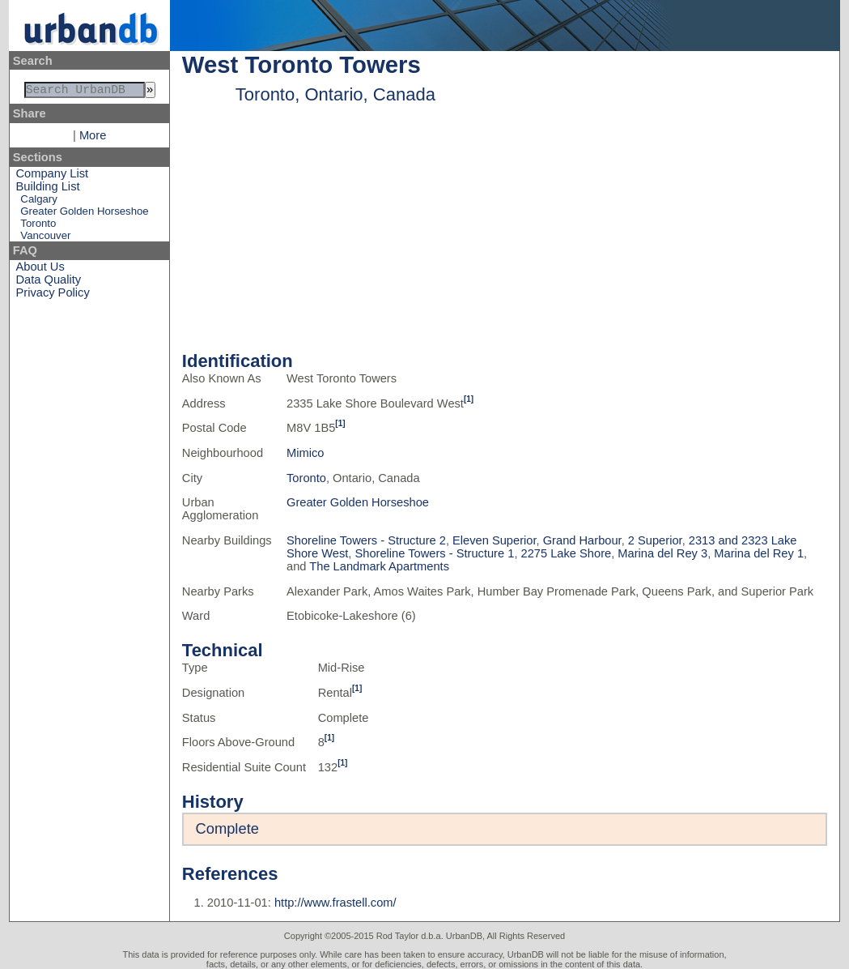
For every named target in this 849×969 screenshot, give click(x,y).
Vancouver (45, 239)
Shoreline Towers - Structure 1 (435, 553)
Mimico (305, 452)
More (92, 138)
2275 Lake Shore (566, 553)
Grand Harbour (582, 540)
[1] (468, 399)
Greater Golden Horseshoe (84, 214)
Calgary (38, 202)
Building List (48, 189)
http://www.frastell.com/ (335, 902)
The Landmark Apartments (379, 566)
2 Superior (655, 540)
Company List (52, 176)
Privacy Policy (53, 295)
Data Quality (49, 282)
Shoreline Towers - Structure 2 (366, 540)
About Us (40, 269)
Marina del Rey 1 (759, 553)
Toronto (38, 226)
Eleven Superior (494, 540)
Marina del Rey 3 (662, 553)
